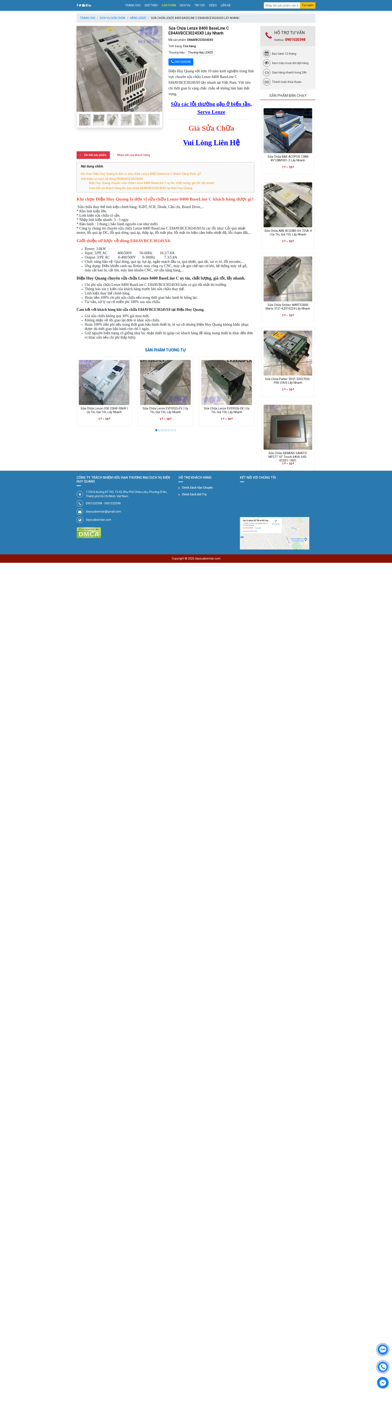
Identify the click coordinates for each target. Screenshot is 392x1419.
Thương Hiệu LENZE (200, 52)
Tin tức (199, 5)
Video (213, 5)
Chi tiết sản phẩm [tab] (95, 155)
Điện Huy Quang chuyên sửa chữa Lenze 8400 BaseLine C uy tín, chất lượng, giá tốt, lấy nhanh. (152, 183)
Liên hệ (226, 5)
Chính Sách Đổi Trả (194, 494)
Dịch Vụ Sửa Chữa (112, 18)
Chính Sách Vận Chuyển (197, 487)
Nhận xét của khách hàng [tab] (133, 155)
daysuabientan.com (98, 519)
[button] (83, 69)
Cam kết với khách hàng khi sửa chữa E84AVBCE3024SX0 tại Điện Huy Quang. (141, 188)
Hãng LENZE (138, 18)
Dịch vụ (185, 5)
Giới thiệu (151, 5)
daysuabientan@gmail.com (103, 511)
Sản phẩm (169, 5)
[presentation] (80, 387)
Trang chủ (132, 5)
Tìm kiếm (308, 5)
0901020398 (295, 39)
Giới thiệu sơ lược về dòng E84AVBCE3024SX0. (112, 179)
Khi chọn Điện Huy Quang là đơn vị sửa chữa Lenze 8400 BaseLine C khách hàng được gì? (141, 174)
